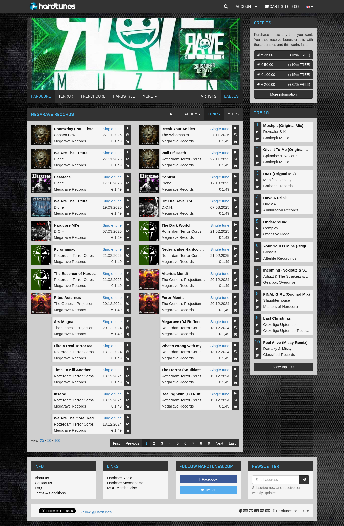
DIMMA (269, 204)
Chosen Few (64, 135)
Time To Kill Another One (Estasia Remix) (91, 370)
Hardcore (41, 96)
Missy (287, 348)
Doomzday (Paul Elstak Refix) (80, 129)
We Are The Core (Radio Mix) (80, 418)
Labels (231, 96)
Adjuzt (268, 276)
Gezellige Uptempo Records (287, 330)
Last (232, 443)
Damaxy (270, 348)
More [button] (150, 96)
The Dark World (176, 225)
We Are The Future (71, 153)
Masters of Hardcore (280, 306)
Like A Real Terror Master (77, 346)
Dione (59, 159)
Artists (209, 96)
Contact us (43, 483)
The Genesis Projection (181, 279)
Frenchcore (93, 96)
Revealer (270, 131)
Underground (275, 222)
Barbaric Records (278, 186)
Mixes (233, 113)
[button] (226, 6)
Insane (60, 394)
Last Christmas (277, 318)
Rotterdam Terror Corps (181, 159)
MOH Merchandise (122, 488)
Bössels (270, 252)
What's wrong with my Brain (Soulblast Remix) (204, 346)
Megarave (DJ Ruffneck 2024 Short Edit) (198, 321)
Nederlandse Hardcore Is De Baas (192, 249)
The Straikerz (289, 276)
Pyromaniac (64, 249)
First (116, 443)
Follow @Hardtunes (96, 512)
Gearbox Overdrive (279, 282)
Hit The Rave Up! (177, 201)
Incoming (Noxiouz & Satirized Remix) (297, 270)
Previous (132, 443)
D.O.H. (167, 207)
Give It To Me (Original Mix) (287, 149)
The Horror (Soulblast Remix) (188, 370)
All (173, 113)
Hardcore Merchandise (125, 483)
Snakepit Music (276, 137)
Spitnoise (271, 156)
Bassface (62, 177)
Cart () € (281, 6)
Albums (192, 113)
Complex (270, 228)
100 (57, 440)
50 (49, 440)
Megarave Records (70, 141)
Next (219, 443)
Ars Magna (63, 321)
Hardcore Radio (119, 478)
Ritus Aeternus (67, 297)
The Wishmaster (175, 135)
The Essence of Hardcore (77, 273)
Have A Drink (275, 198)
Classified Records (279, 354)
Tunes (214, 113)
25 (42, 440)
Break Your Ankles (178, 129)
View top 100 (283, 367)
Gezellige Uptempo (279, 324)
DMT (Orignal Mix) (279, 174)
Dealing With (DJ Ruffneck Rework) (193, 394)
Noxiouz (290, 156)
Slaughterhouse (276, 300)
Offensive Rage (276, 234)
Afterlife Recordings (279, 258)
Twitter (208, 490)
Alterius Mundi (175, 273)
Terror (66, 96)
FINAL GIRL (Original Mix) (286, 294)
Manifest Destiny (277, 180)
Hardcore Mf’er (68, 225)
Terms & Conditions (50, 493)
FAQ (38, 488)
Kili (285, 131)
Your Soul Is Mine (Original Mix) (291, 246)
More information (283, 94)
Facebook (208, 479)
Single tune (112, 129)
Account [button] (246, 6)
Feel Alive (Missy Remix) (285, 342)
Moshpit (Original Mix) (283, 125)
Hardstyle (124, 96)
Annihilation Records (280, 210)
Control (168, 177)
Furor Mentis (173, 297)
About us (42, 478)
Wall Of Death (174, 153)
